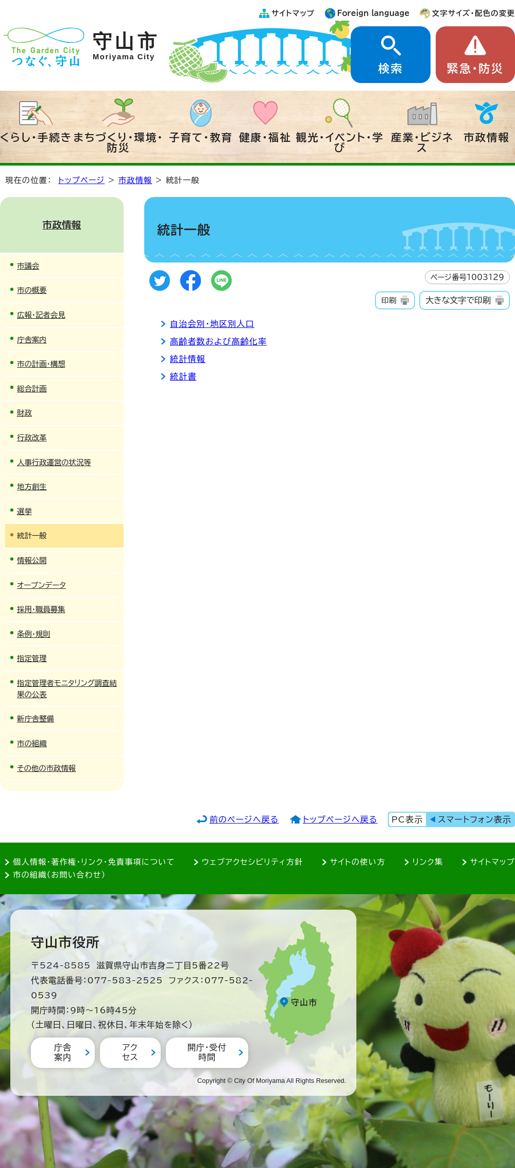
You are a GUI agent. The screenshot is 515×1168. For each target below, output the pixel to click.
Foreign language (373, 13)
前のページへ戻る (244, 819)
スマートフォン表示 (474, 819)
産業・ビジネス (422, 142)
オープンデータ (41, 585)
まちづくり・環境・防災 (119, 142)
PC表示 (407, 819)
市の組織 (32, 743)
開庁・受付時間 (207, 1052)
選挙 (24, 511)
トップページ (81, 180)
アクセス (130, 1052)
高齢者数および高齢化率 (218, 341)
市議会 (28, 266)
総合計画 (32, 388)
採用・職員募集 (41, 609)
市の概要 (32, 290)
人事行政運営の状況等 (54, 462)
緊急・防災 (475, 68)
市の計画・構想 (41, 364)
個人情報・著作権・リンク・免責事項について (94, 862)
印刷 (388, 300)
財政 (24, 413)
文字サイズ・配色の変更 (473, 13)
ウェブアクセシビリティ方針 (252, 862)
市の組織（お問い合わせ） (59, 875)
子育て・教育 (201, 137)
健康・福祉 (265, 137)
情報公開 (32, 560)
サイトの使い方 (357, 862)
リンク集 (428, 862)
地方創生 (32, 486)
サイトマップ (293, 13)
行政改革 (32, 437)
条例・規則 (33, 634)
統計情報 (187, 359)
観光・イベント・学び (340, 142)
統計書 (183, 376)
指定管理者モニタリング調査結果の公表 (67, 688)
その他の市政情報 (46, 768)
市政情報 (487, 137)
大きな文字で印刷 (458, 300)
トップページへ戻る (340, 819)
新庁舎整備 (35, 718)
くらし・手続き (36, 137)
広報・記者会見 (41, 315)
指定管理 (32, 658)
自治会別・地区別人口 (212, 324)
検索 (390, 68)
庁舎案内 (32, 339)
